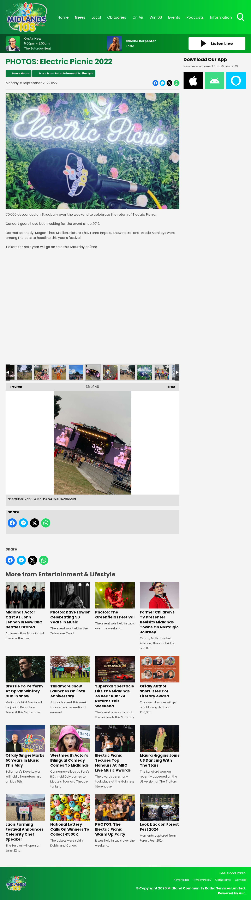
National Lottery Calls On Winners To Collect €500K (70, 815)
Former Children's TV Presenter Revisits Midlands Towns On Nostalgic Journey (159, 608)
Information (221, 17)
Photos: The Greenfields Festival (115, 600)
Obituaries (116, 17)
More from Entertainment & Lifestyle (66, 73)
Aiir (242, 893)
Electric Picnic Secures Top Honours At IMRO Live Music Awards (115, 749)
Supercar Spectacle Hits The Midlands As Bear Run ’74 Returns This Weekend (115, 682)
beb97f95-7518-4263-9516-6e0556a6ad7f (24, 372)
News (80, 17)
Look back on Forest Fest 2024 (159, 813)
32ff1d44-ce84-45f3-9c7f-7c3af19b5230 (144, 372)
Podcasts (195, 17)
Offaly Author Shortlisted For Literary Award (159, 677)
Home (63, 17)
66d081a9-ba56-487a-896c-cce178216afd (127, 372)
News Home (20, 73)
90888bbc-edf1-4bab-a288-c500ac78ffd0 (110, 372)
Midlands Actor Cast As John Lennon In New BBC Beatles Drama (25, 605)
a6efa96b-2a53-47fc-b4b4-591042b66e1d (93, 372)
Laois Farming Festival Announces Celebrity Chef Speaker (25, 818)
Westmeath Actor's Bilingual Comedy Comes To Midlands (70, 746)
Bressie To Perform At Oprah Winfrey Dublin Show (25, 677)
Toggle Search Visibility (241, 17)
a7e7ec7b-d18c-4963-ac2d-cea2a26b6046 (76, 372)
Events (174, 17)
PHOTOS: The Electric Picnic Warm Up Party (115, 815)
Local (96, 17)
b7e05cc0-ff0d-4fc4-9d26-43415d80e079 (41, 372)
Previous (14, 386)
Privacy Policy (202, 880)
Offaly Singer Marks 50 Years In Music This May (25, 746)
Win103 (156, 17)
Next (169, 386)
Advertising (181, 880)
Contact (240, 880)
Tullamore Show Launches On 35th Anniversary (70, 677)
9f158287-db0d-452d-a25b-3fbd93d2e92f (162, 372)
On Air (137, 17)
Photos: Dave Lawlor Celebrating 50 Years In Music (70, 603)
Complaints (223, 880)
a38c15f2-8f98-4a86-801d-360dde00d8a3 (59, 372)
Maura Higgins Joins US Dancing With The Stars (159, 746)
